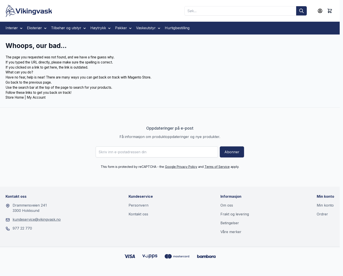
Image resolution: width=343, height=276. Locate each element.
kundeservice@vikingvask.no (37, 219)
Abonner (231, 152)
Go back (12, 82)
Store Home (15, 97)
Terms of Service (217, 167)
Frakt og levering (234, 214)
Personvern (138, 205)
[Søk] (301, 10)
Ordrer (322, 214)
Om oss (226, 205)
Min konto (325, 205)
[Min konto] (320, 10)
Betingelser (229, 223)
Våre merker (230, 232)
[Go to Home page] (29, 11)
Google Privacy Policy (181, 167)
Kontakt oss (138, 214)
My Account (36, 97)
